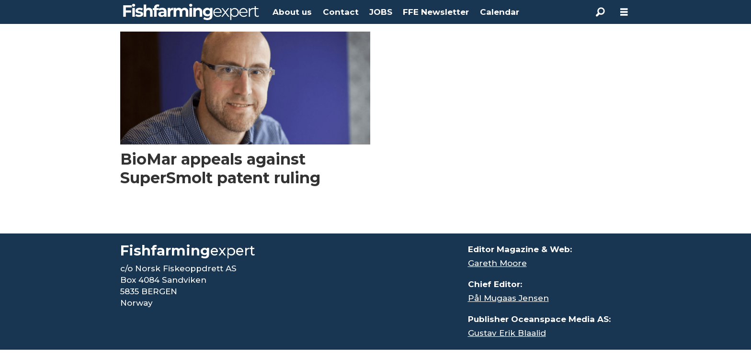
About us (292, 12)
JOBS (380, 12)
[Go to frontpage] (191, 12)
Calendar (499, 12)
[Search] (600, 12)
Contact (341, 12)
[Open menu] (624, 12)
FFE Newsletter (436, 12)
